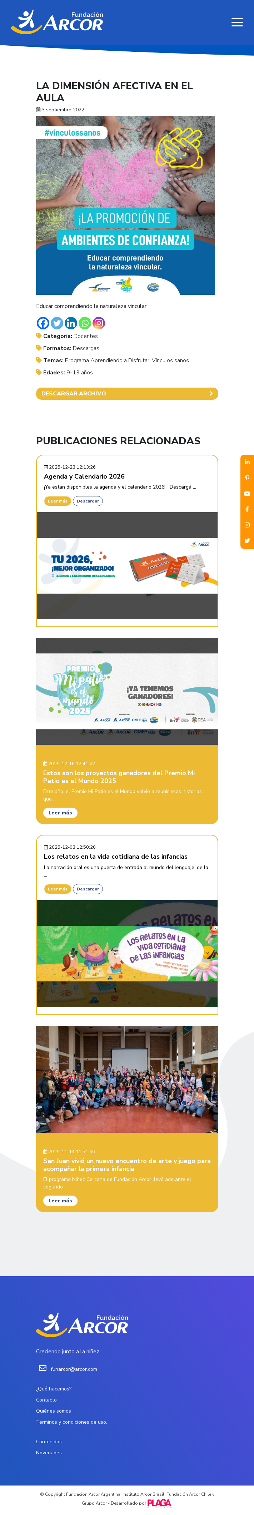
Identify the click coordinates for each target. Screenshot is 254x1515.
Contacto (46, 1400)
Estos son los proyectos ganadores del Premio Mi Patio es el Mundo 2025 (119, 777)
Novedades (49, 1452)
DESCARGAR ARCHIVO (127, 394)
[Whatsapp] (85, 323)
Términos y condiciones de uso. (71, 1422)
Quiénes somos (53, 1411)
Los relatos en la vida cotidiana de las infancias (116, 856)
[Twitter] (57, 323)
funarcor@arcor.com (74, 1369)
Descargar (88, 501)
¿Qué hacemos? (53, 1388)
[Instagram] (99, 323)
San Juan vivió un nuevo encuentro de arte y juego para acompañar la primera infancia (127, 1165)
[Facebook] (43, 323)
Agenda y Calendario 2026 (84, 476)
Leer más (58, 501)
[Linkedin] (71, 323)
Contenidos (49, 1441)
